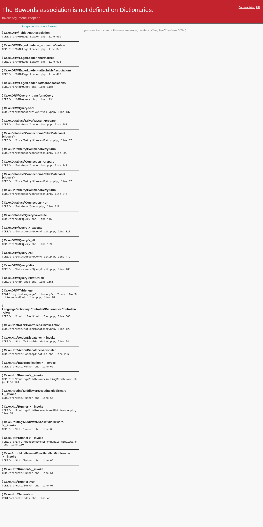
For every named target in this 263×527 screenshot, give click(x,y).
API (258, 7)
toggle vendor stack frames (39, 26)
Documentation (247, 7)
